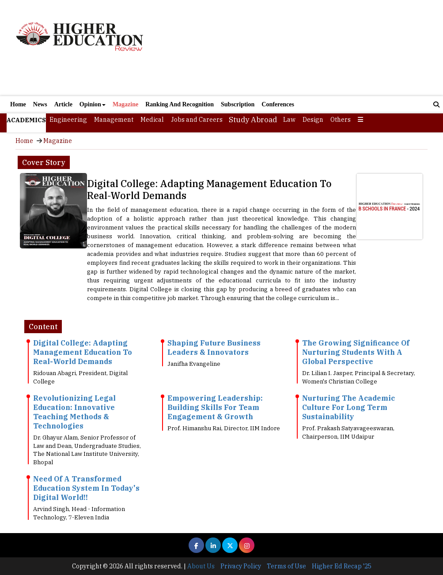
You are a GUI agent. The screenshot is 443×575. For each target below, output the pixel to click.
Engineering (68, 120)
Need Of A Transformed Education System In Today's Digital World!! (86, 488)
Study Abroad (253, 119)
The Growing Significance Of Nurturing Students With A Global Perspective (355, 352)
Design (313, 120)
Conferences (277, 104)
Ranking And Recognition (179, 104)
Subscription (237, 104)
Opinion (93, 104)
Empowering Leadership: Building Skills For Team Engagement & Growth (215, 407)
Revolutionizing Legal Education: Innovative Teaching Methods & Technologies (74, 412)
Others (340, 120)
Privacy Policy (240, 566)
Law (289, 120)
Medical (152, 120)
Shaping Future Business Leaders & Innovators (214, 347)
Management (113, 120)
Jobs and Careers (197, 120)
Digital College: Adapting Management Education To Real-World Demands (209, 189)
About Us (201, 566)
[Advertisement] (291, 48)
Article (63, 104)
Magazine (125, 104)
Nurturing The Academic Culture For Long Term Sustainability (348, 407)
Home (18, 104)
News (40, 104)
